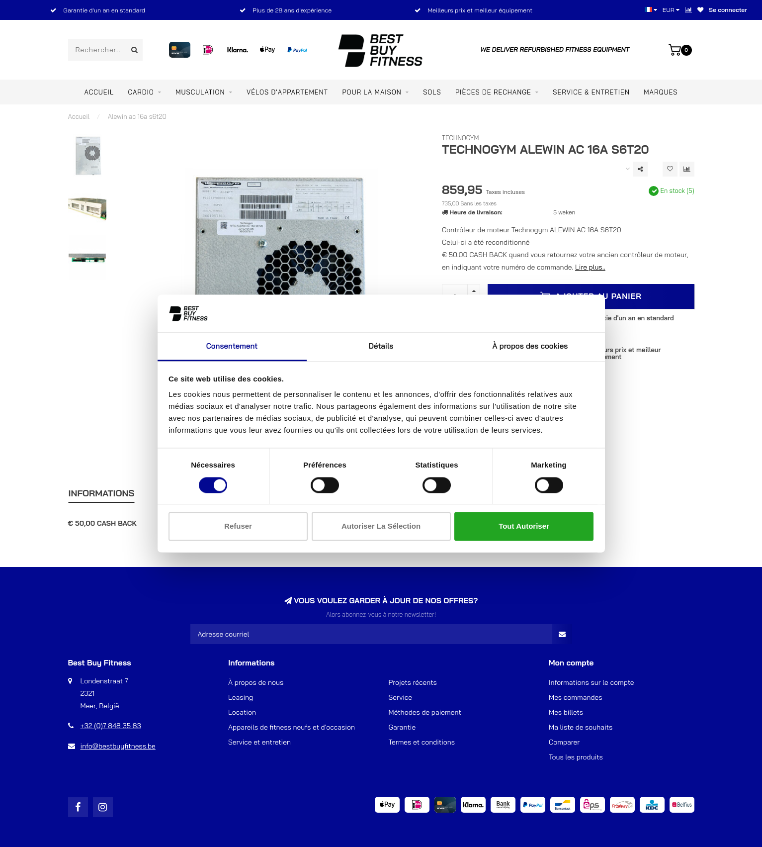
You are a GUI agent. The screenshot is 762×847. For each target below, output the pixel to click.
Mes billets (566, 712)
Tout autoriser (524, 526)
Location (242, 712)
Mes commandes (575, 697)
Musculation (200, 92)
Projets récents (413, 682)
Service (401, 697)
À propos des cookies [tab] (530, 346)
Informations (102, 493)
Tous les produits (576, 757)
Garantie (402, 727)
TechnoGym (460, 138)
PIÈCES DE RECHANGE (493, 92)
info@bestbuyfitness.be (118, 746)
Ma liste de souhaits (580, 727)
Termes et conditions (422, 742)
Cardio (141, 92)
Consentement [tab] (232, 346)
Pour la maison (372, 92)
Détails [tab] (381, 346)
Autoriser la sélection (381, 526)
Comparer (564, 742)
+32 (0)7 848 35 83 (111, 725)
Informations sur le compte (591, 682)
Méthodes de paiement (425, 712)
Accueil (99, 92)
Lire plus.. (590, 267)
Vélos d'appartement (287, 92)
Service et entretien (259, 742)
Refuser (238, 526)
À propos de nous (255, 682)
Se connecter (728, 9)
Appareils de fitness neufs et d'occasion (291, 727)
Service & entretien (591, 92)
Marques (660, 92)
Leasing (240, 697)
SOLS (432, 92)
